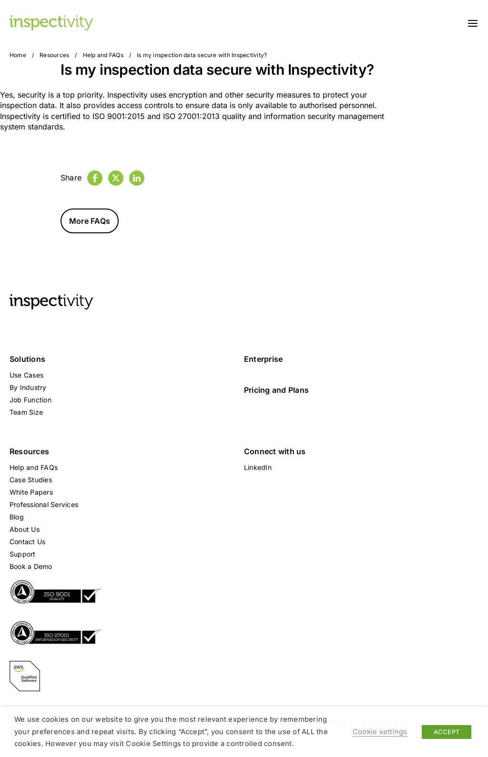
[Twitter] (115, 178)
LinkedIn (258, 467)
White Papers (31, 492)
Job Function (30, 400)
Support (23, 554)
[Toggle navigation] (472, 23)
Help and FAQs (103, 55)
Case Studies (31, 480)
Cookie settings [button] (380, 731)
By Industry (28, 387)
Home (18, 55)
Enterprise (263, 359)
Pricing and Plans (276, 390)
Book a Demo (31, 566)
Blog (17, 517)
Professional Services (44, 504)
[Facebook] (94, 178)
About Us (25, 529)
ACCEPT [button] (446, 732)
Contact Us (27, 542)
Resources (54, 55)
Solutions (27, 359)
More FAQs (89, 221)
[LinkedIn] (136, 178)
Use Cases (26, 375)
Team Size (26, 412)
